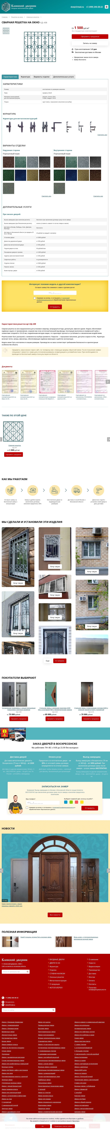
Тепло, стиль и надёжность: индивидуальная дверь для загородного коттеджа (38, 894)
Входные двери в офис (46, 1113)
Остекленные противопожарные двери (51, 1036)
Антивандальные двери (82, 1017)
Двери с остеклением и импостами (14, 1084)
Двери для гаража (44, 1087)
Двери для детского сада (83, 1110)
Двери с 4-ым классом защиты (49, 1033)
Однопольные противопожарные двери (52, 1049)
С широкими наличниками (47, 1042)
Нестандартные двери (9, 1026)
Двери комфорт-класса (10, 1033)
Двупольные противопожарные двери (51, 1058)
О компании (93, 948)
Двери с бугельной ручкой (83, 1065)
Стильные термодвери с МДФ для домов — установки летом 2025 (94, 894)
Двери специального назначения (49, 1090)
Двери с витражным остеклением (86, 1052)
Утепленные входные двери (11, 1071)
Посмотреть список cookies (63, 1126)
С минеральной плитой (10, 1094)
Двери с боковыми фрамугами (12, 1010)
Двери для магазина (81, 1094)
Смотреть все (102, 135)
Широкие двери (79, 1100)
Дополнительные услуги (63, 77)
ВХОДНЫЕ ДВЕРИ (57, 948)
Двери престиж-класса (82, 1030)
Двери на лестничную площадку (13, 1036)
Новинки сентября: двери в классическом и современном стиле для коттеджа (66, 894)
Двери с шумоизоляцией (46, 1062)
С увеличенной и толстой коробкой (86, 1042)
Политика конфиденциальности (97, 977)
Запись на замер (90, 43)
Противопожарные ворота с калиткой (15, 1065)
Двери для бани (80, 1087)
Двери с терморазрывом (10, 1014)
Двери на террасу (80, 1062)
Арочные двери (7, 1103)
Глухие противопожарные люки (49, 1065)
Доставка (92, 962)
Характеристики (10, 77)
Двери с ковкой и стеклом (83, 1113)
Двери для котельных (81, 1014)
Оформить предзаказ (90, 36)
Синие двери (78, 1026)
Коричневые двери (44, 1094)
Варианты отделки (41, 77)
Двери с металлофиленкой (83, 1097)
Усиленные (5, 1042)
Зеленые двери (7, 1068)
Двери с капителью (81, 1055)
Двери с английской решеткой (48, 1046)
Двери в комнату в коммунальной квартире (89, 1010)
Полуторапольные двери (46, 1020)
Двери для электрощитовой (11, 1081)
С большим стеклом (81, 1039)
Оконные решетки (57, 965)
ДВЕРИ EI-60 (55, 951)
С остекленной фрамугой (83, 1036)
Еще (47, 701)
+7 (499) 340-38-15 (94, 7)
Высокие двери (43, 1017)
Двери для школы (44, 1010)
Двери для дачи (7, 1062)
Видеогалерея (94, 955)
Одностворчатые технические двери (50, 1074)
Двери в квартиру (8, 1106)
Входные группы (7, 1055)
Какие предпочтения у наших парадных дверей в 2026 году (12, 893)
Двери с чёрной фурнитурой (11, 1074)
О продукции (55, 972)
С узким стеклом (80, 1033)
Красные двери (79, 1084)
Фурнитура (25, 77)
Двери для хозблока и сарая (84, 1023)
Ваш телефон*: (31, 840)
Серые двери (6, 1039)
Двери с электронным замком (84, 1106)
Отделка (53, 958)
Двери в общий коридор (82, 1090)
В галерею (59, 701)
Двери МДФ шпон (80, 1058)
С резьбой (78, 1081)
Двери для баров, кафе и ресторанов (15, 1058)
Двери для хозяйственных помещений (15, 1052)
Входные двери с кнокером (47, 1055)
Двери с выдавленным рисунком (13, 1046)
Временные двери (8, 1020)
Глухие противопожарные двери (13, 1049)
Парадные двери (44, 1097)
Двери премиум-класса (10, 1078)
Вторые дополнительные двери (49, 1026)
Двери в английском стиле (11, 1100)
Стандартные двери (45, 1030)
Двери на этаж (7, 1087)
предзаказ (18, 454)
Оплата (92, 969)
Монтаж (92, 965)
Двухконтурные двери (9, 1023)
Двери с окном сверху (45, 1052)
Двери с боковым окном (10, 1017)
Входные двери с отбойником (84, 1074)
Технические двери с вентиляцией (86, 1068)
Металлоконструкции (58, 969)
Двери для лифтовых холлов (84, 1020)
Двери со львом (80, 1049)
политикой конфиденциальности (63, 848)
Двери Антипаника (80, 1046)
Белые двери (6, 1030)
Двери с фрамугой (80, 1078)
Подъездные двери (44, 1071)
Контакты (92, 972)
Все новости (55, 903)
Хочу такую (18, 624)
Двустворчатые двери (82, 1103)
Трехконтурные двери (45, 1106)
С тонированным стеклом (47, 1039)
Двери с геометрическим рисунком (50, 1100)
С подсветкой (6, 1090)
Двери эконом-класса (45, 1084)
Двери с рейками (8, 1110)
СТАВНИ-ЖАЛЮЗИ (57, 962)
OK (43, 1126)
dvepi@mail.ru (10, 993)
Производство (94, 958)
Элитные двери (7, 1097)
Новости (92, 951)
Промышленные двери (46, 1014)
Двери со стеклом (44, 1081)
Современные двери (45, 1110)
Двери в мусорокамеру (46, 1023)
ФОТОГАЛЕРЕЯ (56, 976)
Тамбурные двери (44, 1068)
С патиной (41, 1078)
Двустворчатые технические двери (50, 1103)
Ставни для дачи (80, 1071)
